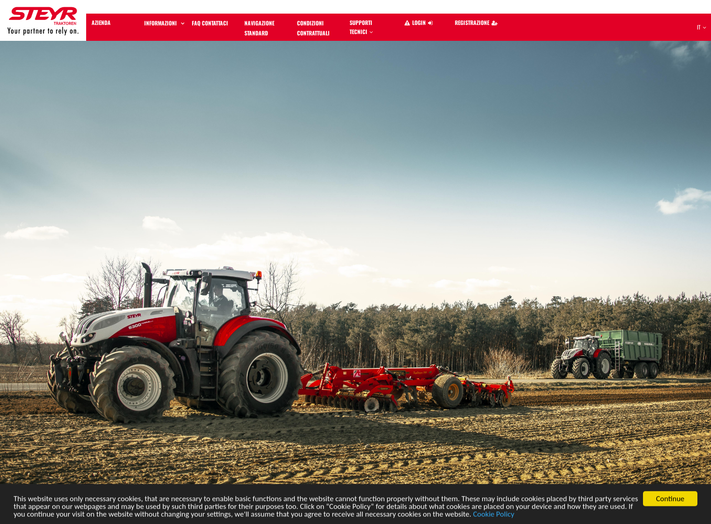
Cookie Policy (493, 516)
